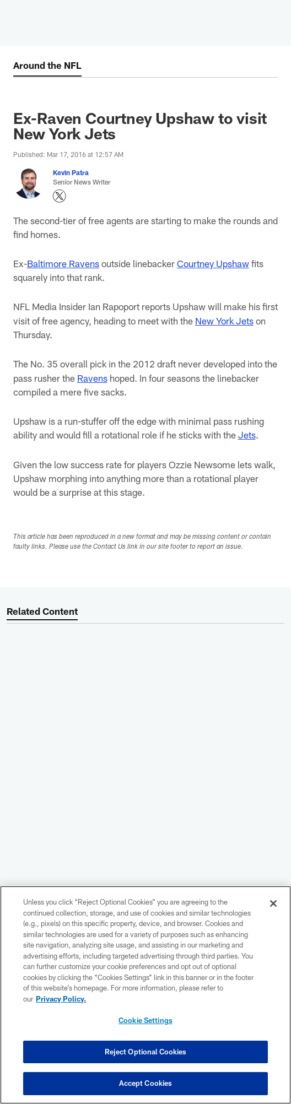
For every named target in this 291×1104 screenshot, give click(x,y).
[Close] (273, 903)
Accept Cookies (146, 1083)
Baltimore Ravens (63, 263)
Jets (247, 434)
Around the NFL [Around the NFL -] (47, 65)
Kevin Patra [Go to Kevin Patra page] (71, 172)
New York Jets (224, 320)
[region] (145, 995)
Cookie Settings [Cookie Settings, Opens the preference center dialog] (145, 1020)
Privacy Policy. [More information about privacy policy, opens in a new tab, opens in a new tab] (61, 998)
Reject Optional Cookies (146, 1051)
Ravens (92, 377)
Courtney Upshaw (213, 263)
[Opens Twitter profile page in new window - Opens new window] (59, 196)
